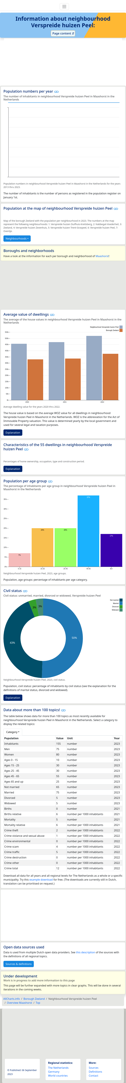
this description (85, 952)
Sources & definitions (19, 964)
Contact (93, 1075)
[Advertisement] (63, 62)
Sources (93, 1068)
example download (41, 879)
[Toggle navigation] (64, 6)
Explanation (13, 432)
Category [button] (11, 732)
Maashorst (102, 256)
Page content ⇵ (63, 33)
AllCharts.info (11, 999)
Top (38, 1003)
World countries (58, 1075)
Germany (53, 1071)
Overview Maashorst (19, 1003)
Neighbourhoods (16, 238)
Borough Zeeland (34, 999)
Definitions (95, 1071)
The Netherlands (58, 1068)
